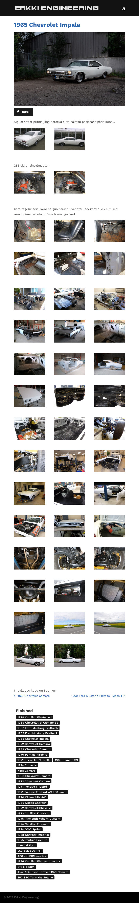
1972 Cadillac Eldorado (33, 813)
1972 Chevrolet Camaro (34, 744)
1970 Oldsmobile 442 (32, 797)
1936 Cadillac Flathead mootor (39, 861)
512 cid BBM (26, 866)
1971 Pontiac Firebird (33, 786)
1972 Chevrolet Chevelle (34, 808)
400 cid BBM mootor (32, 856)
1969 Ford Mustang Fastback (38, 728)
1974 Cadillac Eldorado (33, 824)
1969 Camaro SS (66, 760)
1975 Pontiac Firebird (32, 840)
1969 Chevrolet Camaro (32, 695)
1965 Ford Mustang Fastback (38, 733)
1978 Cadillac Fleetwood (35, 717)
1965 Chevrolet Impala (33, 738)
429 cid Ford (26, 845)
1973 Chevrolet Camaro (34, 781)
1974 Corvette (27, 765)
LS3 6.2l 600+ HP (30, 850)
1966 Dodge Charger (32, 802)
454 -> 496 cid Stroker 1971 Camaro (43, 872)
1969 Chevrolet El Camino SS (38, 722)
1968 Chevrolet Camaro (34, 776)
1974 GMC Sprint (29, 829)
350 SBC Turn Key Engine (35, 877)
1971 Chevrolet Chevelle (34, 760)
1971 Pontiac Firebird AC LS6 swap (42, 792)
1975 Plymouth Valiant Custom (39, 818)
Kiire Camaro (27, 770)
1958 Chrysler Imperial (33, 834)
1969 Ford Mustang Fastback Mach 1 (98, 695)
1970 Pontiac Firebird (33, 754)
